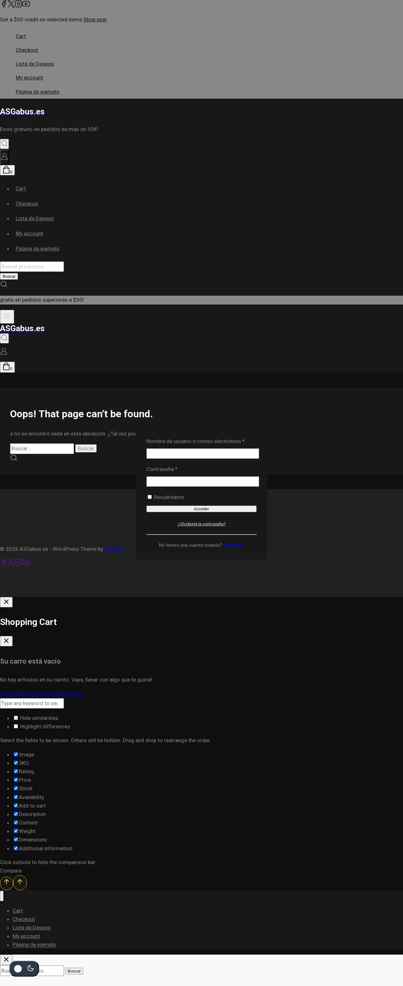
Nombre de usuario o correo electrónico (201, 440)
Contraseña (175, 468)
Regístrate (234, 545)
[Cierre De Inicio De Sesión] (6, 602)
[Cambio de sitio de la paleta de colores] (24, 969)
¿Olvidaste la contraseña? (201, 523)
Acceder (201, 509)
